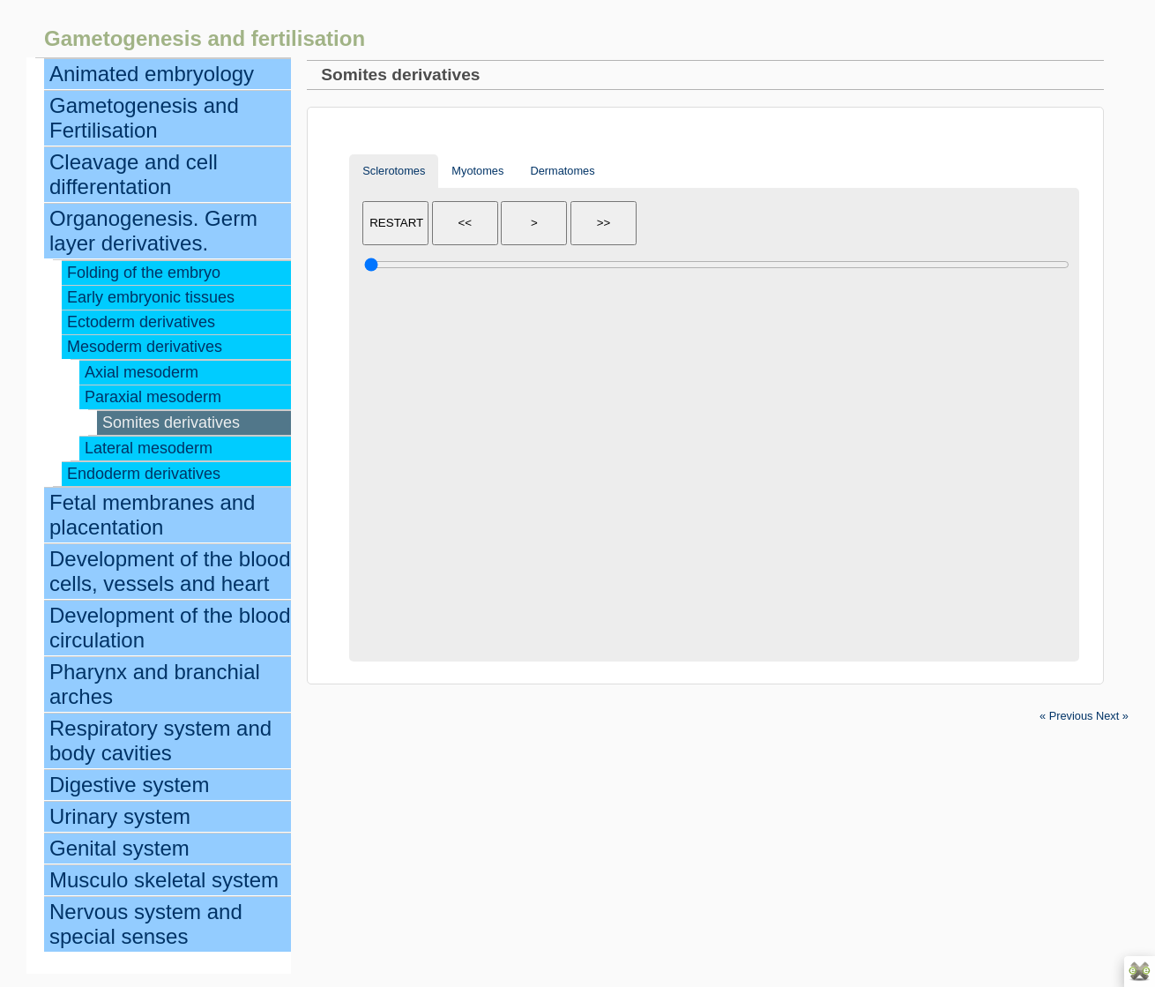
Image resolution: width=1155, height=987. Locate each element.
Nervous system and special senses (145, 924)
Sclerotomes (393, 170)
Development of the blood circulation (170, 627)
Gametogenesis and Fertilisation (144, 117)
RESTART (396, 222)
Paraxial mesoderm (153, 397)
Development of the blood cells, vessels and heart (170, 571)
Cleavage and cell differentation (133, 174)
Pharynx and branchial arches (154, 684)
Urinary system (119, 816)
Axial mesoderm (141, 372)
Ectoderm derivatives (141, 322)
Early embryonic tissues (151, 297)
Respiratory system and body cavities (160, 740)
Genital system (119, 848)
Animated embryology (151, 74)
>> (604, 222)
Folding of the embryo (143, 272)
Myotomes (477, 170)
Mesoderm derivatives (144, 346)
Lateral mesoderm (148, 448)
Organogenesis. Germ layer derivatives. (153, 230)
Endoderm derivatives (143, 473)
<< (465, 222)
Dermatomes (562, 170)
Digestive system (129, 784)
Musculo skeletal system (164, 880)
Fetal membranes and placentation (152, 514)
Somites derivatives (171, 422)
